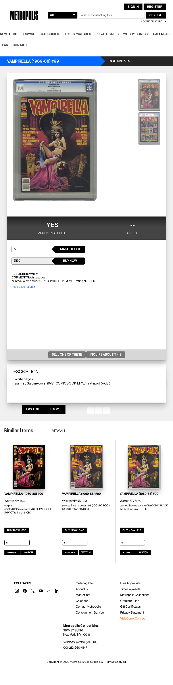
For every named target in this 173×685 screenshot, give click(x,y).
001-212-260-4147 (75, 647)
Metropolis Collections (135, 595)
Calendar (161, 34)
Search (155, 15)
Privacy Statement (132, 612)
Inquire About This (105, 354)
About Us (82, 589)
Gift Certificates (130, 606)
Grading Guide (129, 601)
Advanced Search (152, 21)
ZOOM (54, 409)
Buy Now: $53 (17, 530)
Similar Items (18, 430)
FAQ (5, 45)
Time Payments (130, 589)
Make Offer (70, 249)
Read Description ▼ (24, 286)
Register (154, 6)
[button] (16, 591)
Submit (12, 552)
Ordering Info (84, 583)
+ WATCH (32, 409)
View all (59, 431)
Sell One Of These (67, 354)
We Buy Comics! (136, 34)
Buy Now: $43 (75, 530)
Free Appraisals (130, 583)
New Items (8, 34)
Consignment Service (90, 612)
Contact (20, 45)
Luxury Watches (77, 34)
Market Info (83, 595)
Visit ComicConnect (133, 618)
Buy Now (70, 261)
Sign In (133, 6)
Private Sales (107, 34)
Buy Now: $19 (131, 530)
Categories (49, 34)
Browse (28, 34)
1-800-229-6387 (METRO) (80, 642)
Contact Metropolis (88, 606)
